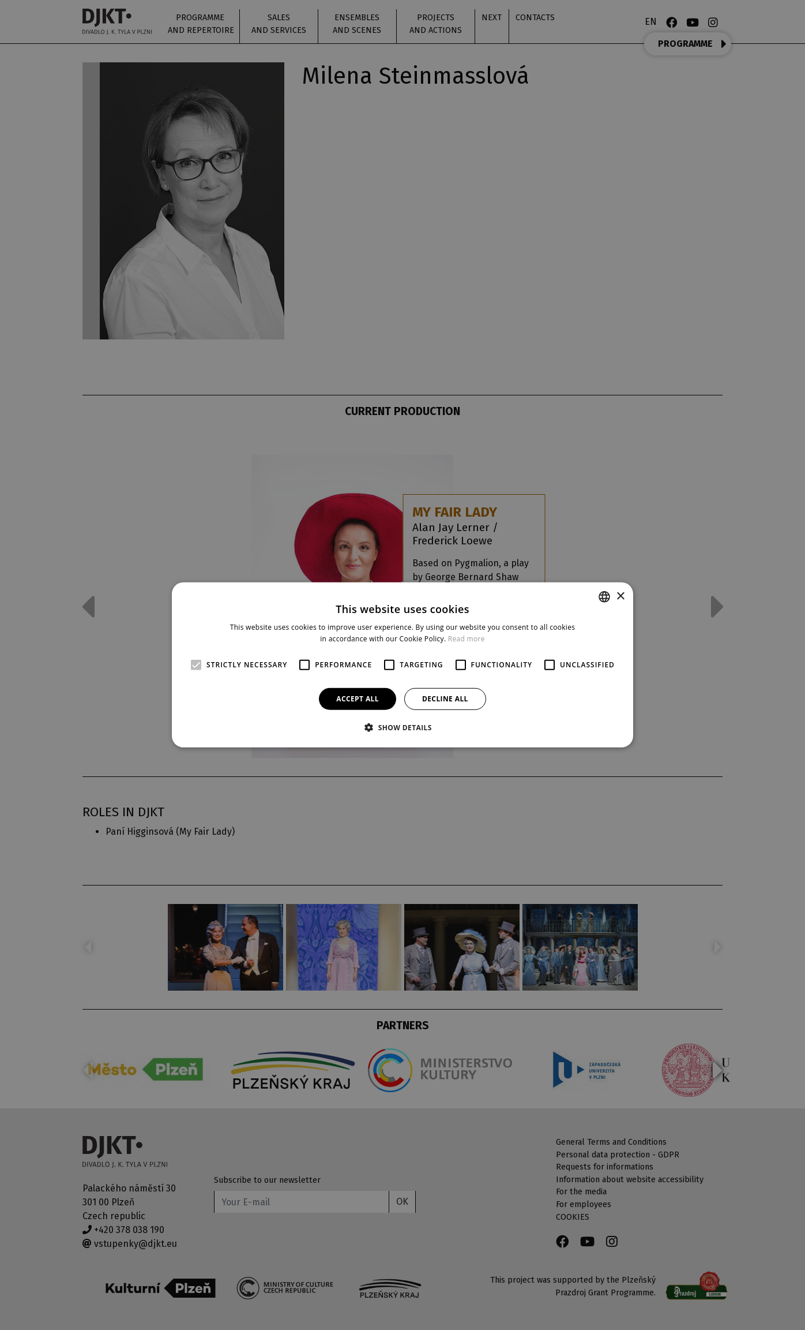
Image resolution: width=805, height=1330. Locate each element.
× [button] (620, 596)
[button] (402, 727)
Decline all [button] (445, 699)
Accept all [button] (357, 699)
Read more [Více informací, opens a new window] (466, 639)
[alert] (402, 665)
